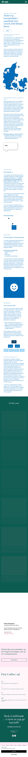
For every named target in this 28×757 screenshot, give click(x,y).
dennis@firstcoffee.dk (9, 633)
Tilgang (11, 745)
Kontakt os (24, 745)
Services (7, 745)
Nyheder (19, 745)
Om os (3, 745)
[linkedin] (15, 736)
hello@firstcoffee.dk (14, 727)
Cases (15, 745)
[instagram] (13, 736)
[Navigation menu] (26, 1)
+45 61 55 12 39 (7, 632)
